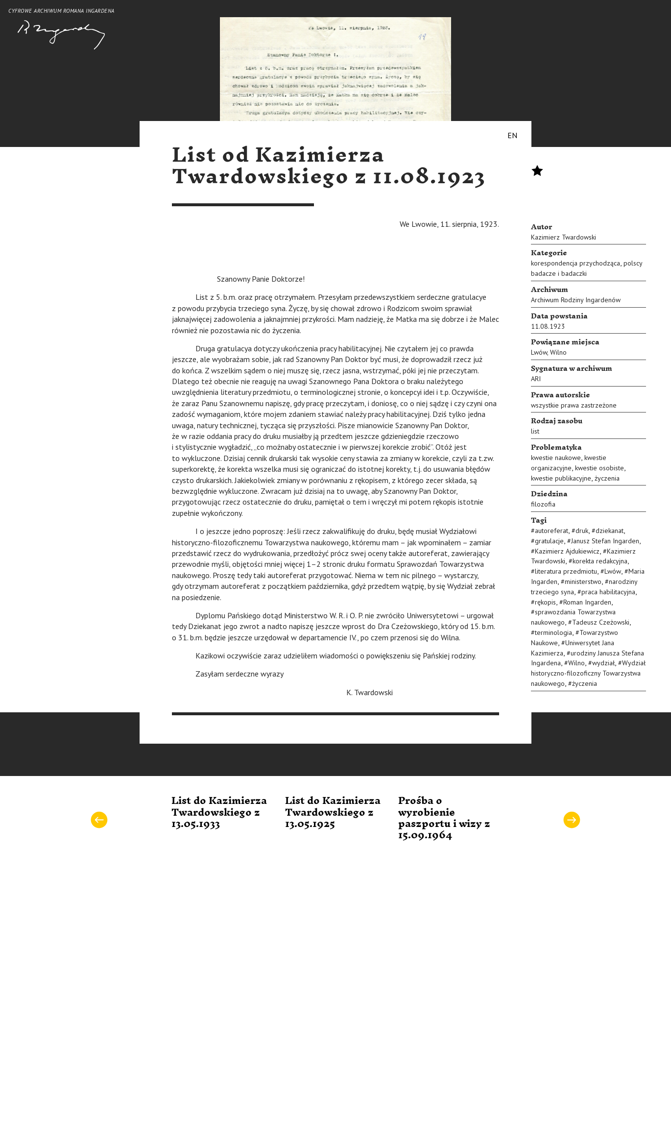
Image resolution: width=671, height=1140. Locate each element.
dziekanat (609, 530)
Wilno (558, 352)
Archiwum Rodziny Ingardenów (576, 299)
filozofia (543, 504)
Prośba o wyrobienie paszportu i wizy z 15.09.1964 (444, 818)
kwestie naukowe (556, 457)
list (535, 431)
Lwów (539, 352)
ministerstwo (583, 581)
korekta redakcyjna (600, 561)
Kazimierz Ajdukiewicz (567, 551)
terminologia (553, 632)
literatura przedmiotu (566, 571)
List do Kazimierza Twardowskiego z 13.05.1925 (333, 812)
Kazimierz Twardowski (563, 237)
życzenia (607, 478)
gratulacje (549, 540)
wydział (603, 662)
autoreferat (551, 530)
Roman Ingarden (587, 602)
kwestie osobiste (599, 467)
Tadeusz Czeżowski (600, 622)
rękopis (545, 602)
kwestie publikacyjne (561, 478)
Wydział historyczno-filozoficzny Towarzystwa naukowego (588, 673)
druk (581, 530)
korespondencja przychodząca (575, 263)
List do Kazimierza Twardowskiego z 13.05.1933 (219, 812)
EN (512, 135)
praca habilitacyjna (608, 591)
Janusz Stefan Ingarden (605, 540)
